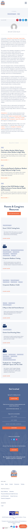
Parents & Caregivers (12, 14)
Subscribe (14, 428)
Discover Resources (12, 409)
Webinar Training (6, 251)
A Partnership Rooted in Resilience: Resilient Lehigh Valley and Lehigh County (14, 170)
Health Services (14, 255)
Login (2, 505)
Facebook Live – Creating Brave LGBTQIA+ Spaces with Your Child (12, 365)
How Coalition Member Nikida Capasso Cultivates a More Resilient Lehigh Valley (13, 152)
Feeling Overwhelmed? (23, 526)
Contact (11, 484)
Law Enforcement (6, 256)
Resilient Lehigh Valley (14, 31)
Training (22, 484)
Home (2, 484)
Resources (16, 484)
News (19, 14)
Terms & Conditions (18, 517)
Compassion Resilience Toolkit (11, 286)
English (5, 528)
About (6, 484)
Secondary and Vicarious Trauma (17, 251)
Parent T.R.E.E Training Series (11, 229)
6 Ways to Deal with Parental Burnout (13, 309)
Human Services (16, 253)
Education (13, 256)
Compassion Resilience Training (11, 260)
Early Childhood (6, 255)
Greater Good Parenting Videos (11, 334)
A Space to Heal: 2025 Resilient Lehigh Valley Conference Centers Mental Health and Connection (13, 190)
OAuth (14, 523)
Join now (14, 450)
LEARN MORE (6, 239)
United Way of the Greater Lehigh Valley (16, 38)
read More (4, 160)
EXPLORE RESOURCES (14, 213)
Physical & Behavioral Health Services (9, 493)
